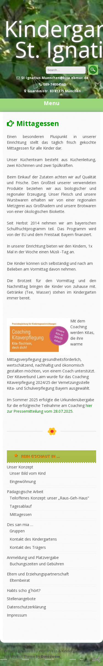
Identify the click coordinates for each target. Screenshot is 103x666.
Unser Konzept (20, 467)
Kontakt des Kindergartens (33, 539)
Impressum (17, 615)
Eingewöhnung (23, 481)
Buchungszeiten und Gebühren (37, 563)
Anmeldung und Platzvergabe (33, 557)
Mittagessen (21, 514)
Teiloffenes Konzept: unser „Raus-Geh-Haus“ (49, 498)
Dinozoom (50, 656)
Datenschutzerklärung (26, 606)
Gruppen (17, 530)
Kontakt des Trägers (28, 547)
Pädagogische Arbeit (25, 491)
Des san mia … (20, 524)
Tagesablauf (21, 506)
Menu (52, 103)
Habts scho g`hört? (23, 590)
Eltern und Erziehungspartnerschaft (38, 574)
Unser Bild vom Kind (28, 473)
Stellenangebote (21, 598)
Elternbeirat (20, 580)
